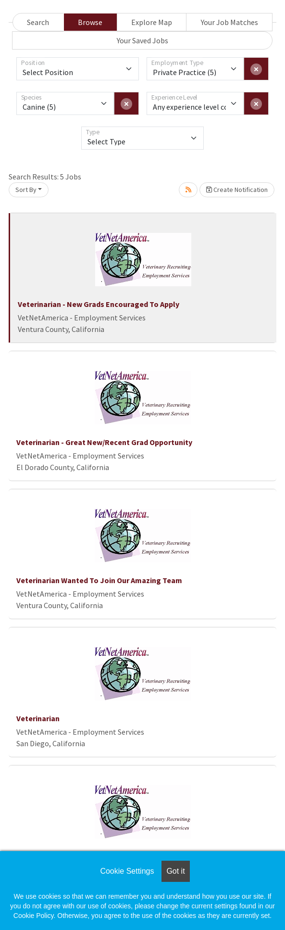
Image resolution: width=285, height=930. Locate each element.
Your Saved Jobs (142, 40)
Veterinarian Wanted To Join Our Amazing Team (99, 580)
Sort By (26, 189)
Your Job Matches (229, 22)
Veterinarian (38, 718)
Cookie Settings (127, 871)
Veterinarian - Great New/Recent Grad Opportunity (104, 442)
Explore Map (151, 22)
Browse (90, 22)
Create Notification (237, 189)
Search (38, 22)
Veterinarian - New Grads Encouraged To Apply (98, 304)
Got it (175, 871)
